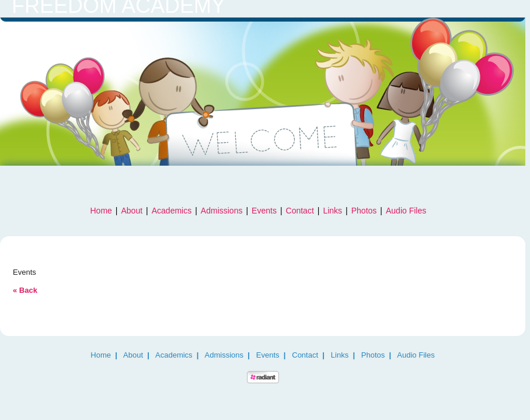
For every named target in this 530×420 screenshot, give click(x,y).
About (132, 210)
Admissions (222, 210)
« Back (25, 290)
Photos (364, 210)
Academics (171, 210)
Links (332, 210)
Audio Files (406, 210)
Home (101, 210)
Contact (300, 210)
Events (264, 210)
